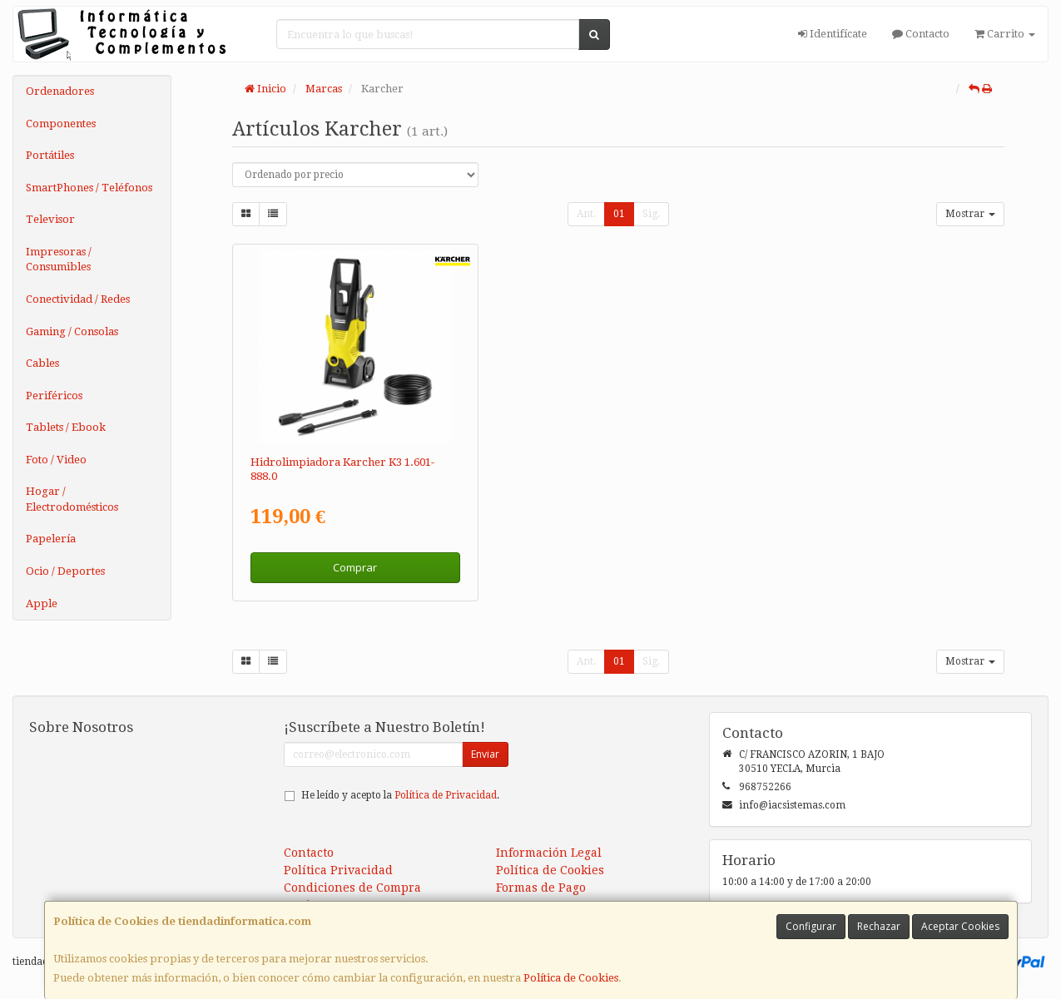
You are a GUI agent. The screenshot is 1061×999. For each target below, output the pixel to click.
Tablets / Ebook (66, 427)
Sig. (651, 214)
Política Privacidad (338, 870)
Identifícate (832, 33)
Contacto (920, 33)
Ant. (586, 214)
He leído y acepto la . (400, 795)
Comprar (355, 567)
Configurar (811, 926)
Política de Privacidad (445, 795)
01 (619, 214)
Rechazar (878, 926)
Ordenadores (60, 91)
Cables (42, 363)
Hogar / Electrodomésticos (72, 499)
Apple (41, 603)
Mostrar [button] (970, 214)
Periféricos (54, 395)
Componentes (61, 123)
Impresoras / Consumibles (59, 259)
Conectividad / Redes (78, 299)
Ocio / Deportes (65, 571)
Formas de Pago (541, 887)
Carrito (1004, 33)
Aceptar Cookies (960, 926)
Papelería (51, 538)
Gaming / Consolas (72, 331)
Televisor (50, 219)
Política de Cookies (570, 978)
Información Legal (549, 852)
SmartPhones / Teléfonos (89, 187)
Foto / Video (56, 459)
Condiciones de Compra (352, 887)
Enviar (485, 754)
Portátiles (50, 155)
